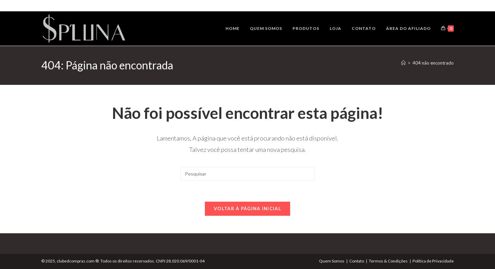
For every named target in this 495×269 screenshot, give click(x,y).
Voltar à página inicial (247, 208)
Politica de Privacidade (433, 261)
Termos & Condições (388, 261)
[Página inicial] (403, 63)
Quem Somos (331, 261)
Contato (356, 261)
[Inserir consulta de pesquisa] (247, 174)
